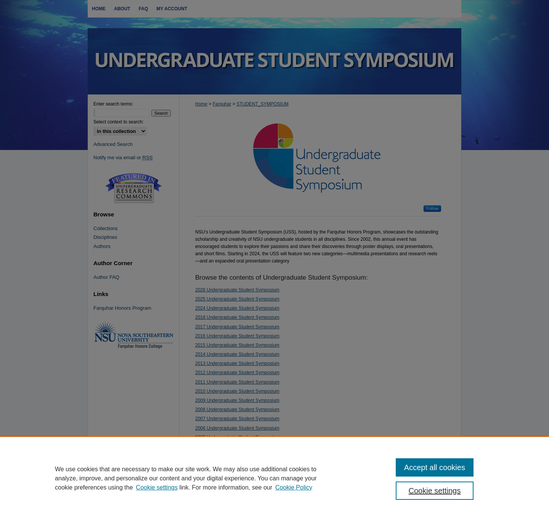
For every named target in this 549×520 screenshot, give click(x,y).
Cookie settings (157, 487)
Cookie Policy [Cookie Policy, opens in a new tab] (293, 487)
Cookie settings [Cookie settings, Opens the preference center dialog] (435, 490)
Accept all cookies (434, 467)
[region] (274, 478)
